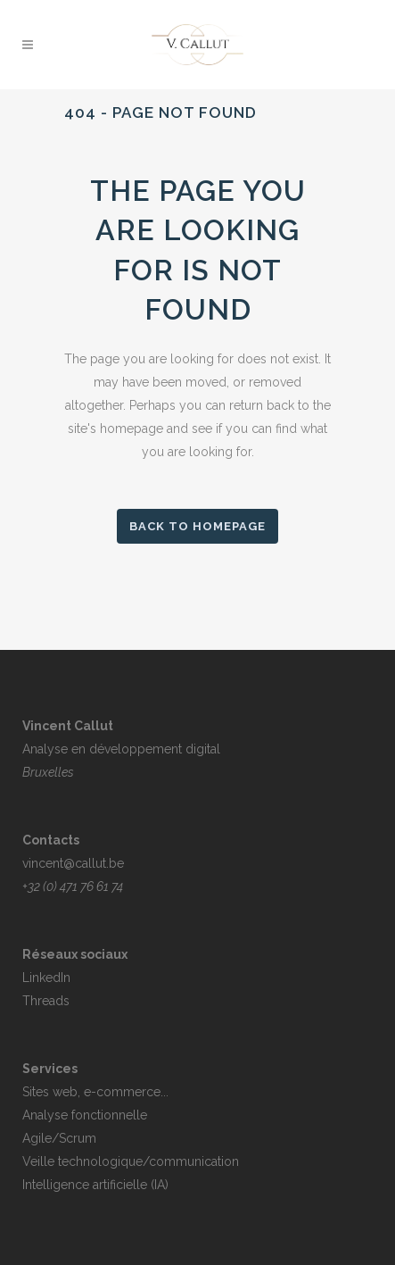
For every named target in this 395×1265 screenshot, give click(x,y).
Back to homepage (197, 526)
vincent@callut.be (73, 863)
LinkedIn (46, 977)
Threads (46, 1001)
